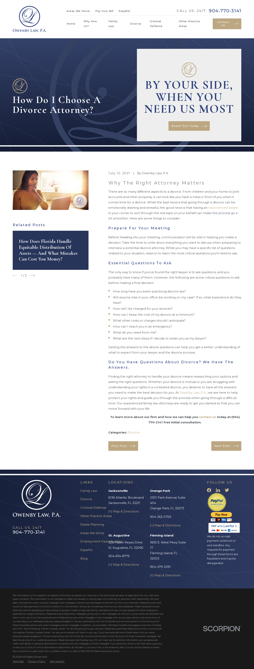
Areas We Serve (78, 10)
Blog (84, 558)
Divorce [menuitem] (135, 23)
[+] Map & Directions (123, 511)
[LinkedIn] (218, 490)
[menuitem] (18, 661)
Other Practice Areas (96, 516)
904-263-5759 (160, 517)
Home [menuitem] (70, 23)
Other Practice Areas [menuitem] (189, 24)
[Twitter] (227, 490)
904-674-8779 (119, 556)
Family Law (88, 491)
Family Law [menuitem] (113, 24)
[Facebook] (209, 490)
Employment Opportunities (101, 541)
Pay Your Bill (104, 10)
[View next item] (32, 275)
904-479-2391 (160, 567)
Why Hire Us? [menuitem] (90, 24)
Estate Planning (92, 524)
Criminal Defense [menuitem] (156, 24)
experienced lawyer (223, 208)
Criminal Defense (93, 507)
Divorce (134, 432)
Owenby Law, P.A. (193, 392)
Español (124, 10)
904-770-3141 (225, 11)
